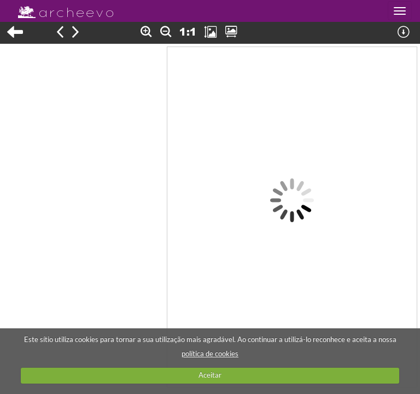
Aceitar (210, 374)
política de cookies (210, 353)
